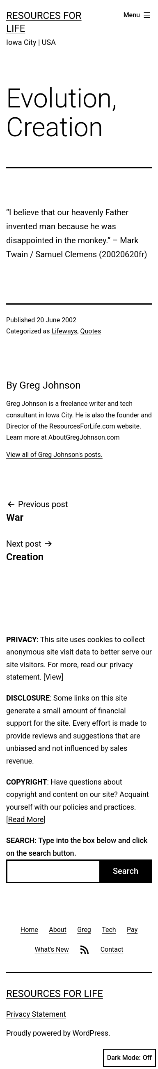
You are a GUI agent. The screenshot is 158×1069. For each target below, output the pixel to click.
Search (125, 871)
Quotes (90, 331)
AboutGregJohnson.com (84, 437)
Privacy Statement (36, 1014)
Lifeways (64, 331)
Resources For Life (54, 993)
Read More (26, 819)
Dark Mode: (129, 1058)
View (54, 677)
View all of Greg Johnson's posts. (54, 455)
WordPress (90, 1033)
